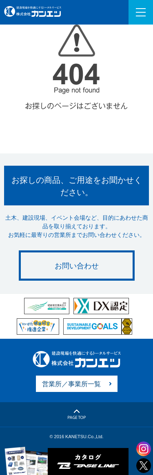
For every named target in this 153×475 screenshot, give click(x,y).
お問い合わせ (77, 266)
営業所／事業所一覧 (71, 383)
